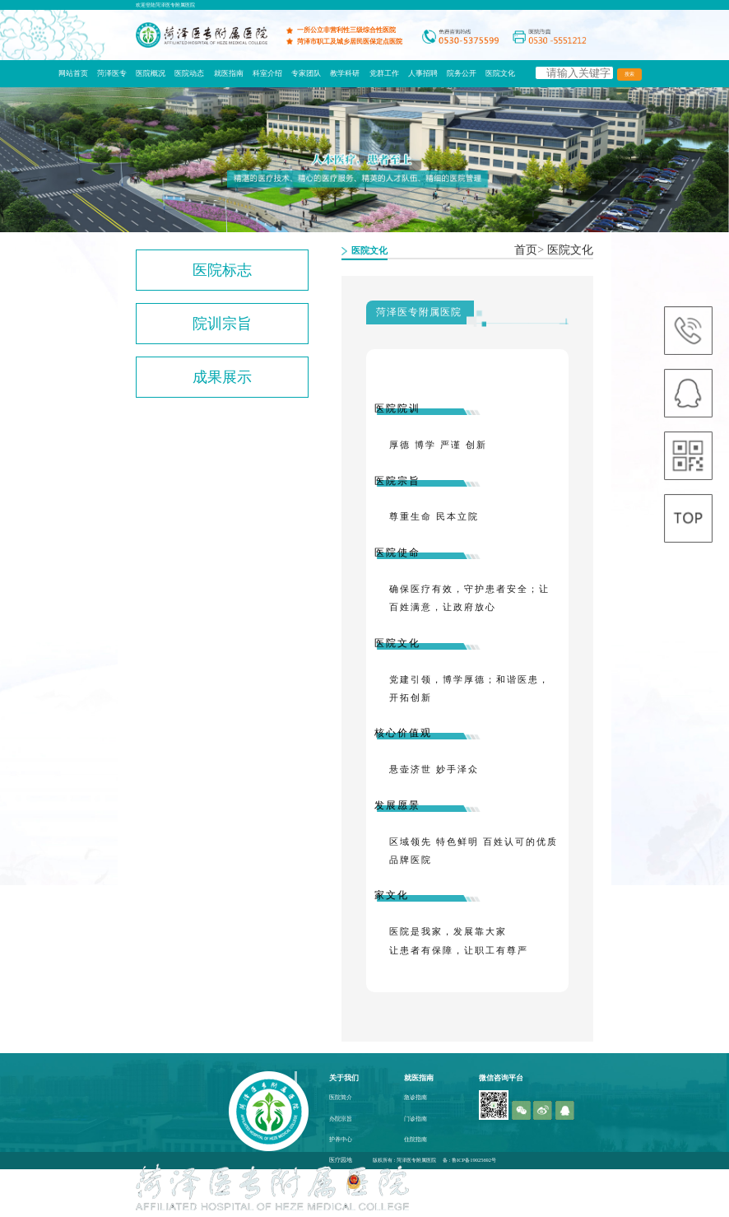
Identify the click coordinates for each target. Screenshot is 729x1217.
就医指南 (229, 73)
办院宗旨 (340, 1119)
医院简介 (340, 1097)
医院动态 (189, 73)
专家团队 (306, 73)
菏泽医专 (112, 73)
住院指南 (415, 1139)
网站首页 (73, 73)
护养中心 (340, 1139)
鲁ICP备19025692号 (474, 1160)
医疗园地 (340, 1160)
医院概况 (150, 73)
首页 (525, 250)
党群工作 (384, 73)
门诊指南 (415, 1119)
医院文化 (500, 73)
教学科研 (345, 73)
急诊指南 (415, 1097)
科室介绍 (267, 73)
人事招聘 (423, 73)
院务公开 (461, 73)
